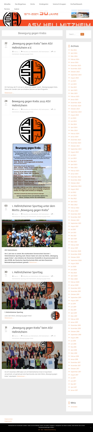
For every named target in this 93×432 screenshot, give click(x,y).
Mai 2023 (74, 161)
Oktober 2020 (75, 257)
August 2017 (74, 375)
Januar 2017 (74, 390)
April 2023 (74, 164)
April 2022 (74, 201)
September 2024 (76, 112)
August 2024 (75, 115)
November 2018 (76, 328)
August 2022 (75, 189)
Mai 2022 (74, 198)
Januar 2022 (74, 211)
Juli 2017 (73, 378)
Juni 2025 (74, 84)
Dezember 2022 (76, 177)
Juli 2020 (73, 266)
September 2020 (76, 260)
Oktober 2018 (75, 331)
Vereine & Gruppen (59, 4)
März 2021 (74, 242)
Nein (42, 429)
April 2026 (74, 53)
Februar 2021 (75, 245)
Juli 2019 (73, 304)
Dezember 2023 (76, 140)
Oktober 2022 (75, 183)
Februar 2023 (75, 171)
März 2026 (74, 56)
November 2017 (76, 365)
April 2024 (74, 127)
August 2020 (75, 263)
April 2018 (74, 350)
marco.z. (16, 51)
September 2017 (76, 372)
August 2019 (74, 300)
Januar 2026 (74, 62)
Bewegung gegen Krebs (26, 54)
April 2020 (74, 276)
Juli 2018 (73, 341)
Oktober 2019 (75, 294)
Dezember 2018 (76, 325)
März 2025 (74, 93)
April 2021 (74, 239)
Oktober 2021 (75, 220)
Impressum (8, 421)
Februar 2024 (75, 133)
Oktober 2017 (75, 369)
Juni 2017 (73, 381)
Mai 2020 (74, 273)
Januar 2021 (74, 248)
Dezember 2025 (76, 65)
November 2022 (76, 180)
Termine (7, 9)
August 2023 (75, 152)
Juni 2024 (74, 121)
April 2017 (74, 387)
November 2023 (76, 143)
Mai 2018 (73, 347)
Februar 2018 (75, 356)
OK (39, 429)
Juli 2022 (73, 192)
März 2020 (74, 279)
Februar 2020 (75, 282)
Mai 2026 (74, 50)
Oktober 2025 (75, 72)
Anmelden (74, 407)
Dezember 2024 (76, 103)
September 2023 (76, 149)
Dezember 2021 (76, 214)
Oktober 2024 (75, 109)
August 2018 (74, 338)
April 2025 (74, 90)
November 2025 (76, 68)
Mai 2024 (74, 124)
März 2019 (74, 316)
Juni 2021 (73, 232)
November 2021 (76, 217)
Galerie (16, 9)
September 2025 (76, 75)
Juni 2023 (74, 158)
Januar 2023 (74, 174)
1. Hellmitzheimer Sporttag (27, 272)
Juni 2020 (74, 270)
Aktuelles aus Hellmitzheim (30, 51)
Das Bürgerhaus (20, 4)
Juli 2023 (73, 155)
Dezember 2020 (76, 251)
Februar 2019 (75, 319)
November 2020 (76, 254)
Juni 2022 (74, 195)
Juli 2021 (73, 229)
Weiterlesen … (9, 93)
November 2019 (76, 291)
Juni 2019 (73, 307)
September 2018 (76, 334)
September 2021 (76, 223)
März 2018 (74, 353)
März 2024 (74, 130)
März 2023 (74, 167)
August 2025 (75, 78)
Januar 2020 (74, 285)
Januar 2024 (74, 137)
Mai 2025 (74, 87)
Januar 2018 (74, 359)
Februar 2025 (75, 96)
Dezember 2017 (75, 362)
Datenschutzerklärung (50, 429)
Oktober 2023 (75, 146)
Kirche (32, 4)
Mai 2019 (73, 310)
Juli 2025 (73, 81)
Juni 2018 (73, 344)
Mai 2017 (73, 384)
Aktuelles (7, 4)
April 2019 (74, 313)
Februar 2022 (75, 208)
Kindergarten (43, 4)
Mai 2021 (73, 236)
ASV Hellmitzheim (44, 51)
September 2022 (76, 186)
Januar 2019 (74, 322)
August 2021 (74, 226)
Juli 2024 (73, 118)
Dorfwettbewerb (76, 4)
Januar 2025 (74, 99)
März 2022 (74, 205)
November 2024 (76, 106)
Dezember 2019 (76, 288)
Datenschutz (9, 419)
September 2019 (76, 297)
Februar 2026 (75, 59)
